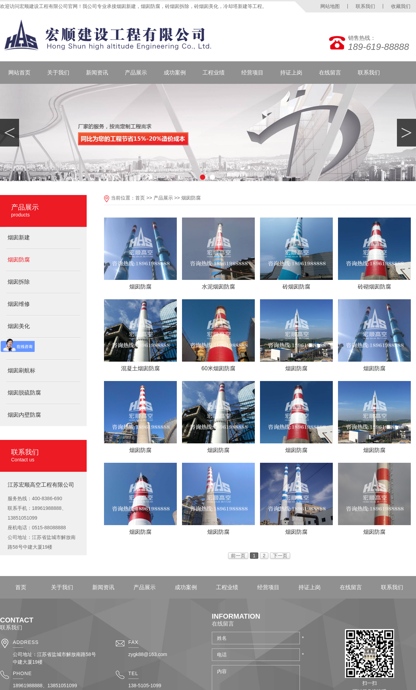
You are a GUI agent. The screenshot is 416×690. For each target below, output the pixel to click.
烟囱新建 (19, 237)
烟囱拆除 (19, 282)
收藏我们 (400, 6)
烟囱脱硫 (19, 348)
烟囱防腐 (19, 260)
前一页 (238, 555)
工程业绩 (213, 73)
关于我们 (58, 73)
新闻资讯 (97, 73)
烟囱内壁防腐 (24, 415)
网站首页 (19, 73)
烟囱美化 (19, 326)
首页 (140, 198)
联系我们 (365, 6)
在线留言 (330, 73)
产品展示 (136, 73)
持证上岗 (291, 73)
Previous (9, 133)
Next (406, 133)
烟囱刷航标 (21, 370)
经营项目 (252, 73)
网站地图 (330, 6)
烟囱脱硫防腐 (24, 393)
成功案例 (175, 73)
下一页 (280, 555)
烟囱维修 (19, 304)
